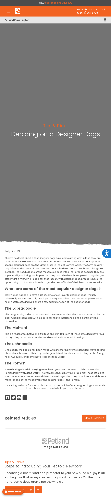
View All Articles (94, 418)
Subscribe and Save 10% (58, 2)
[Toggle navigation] (9, 11)
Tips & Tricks (55, 126)
